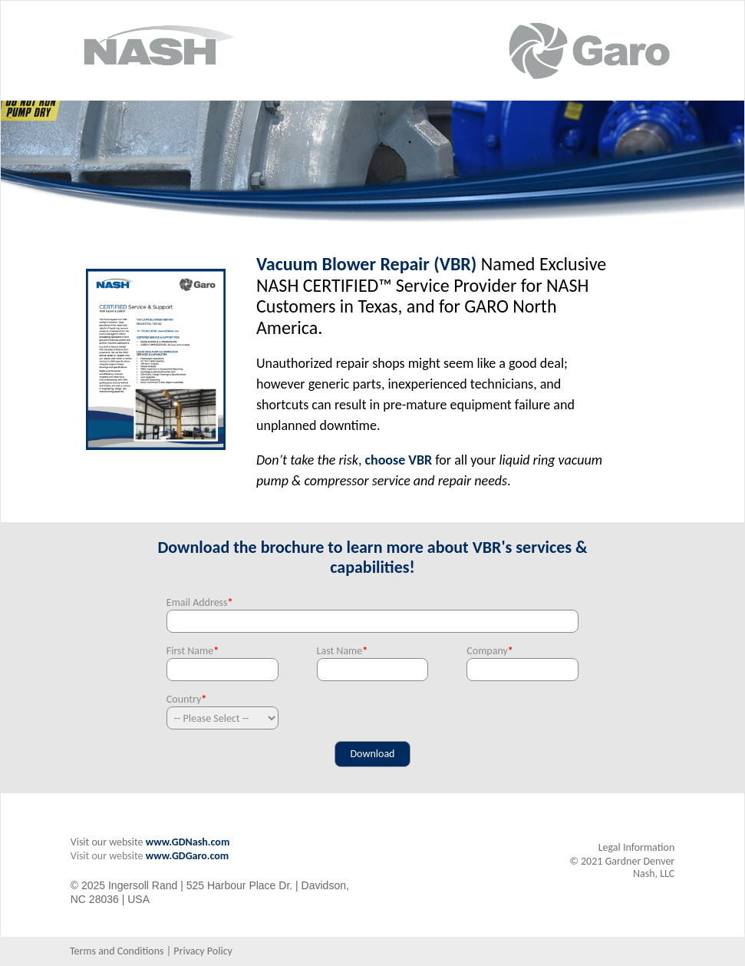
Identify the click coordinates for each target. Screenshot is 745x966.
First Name (192, 650)
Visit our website (107, 855)
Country (186, 699)
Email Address (199, 602)
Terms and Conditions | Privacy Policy (151, 951)
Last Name (342, 650)
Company (489, 650)
